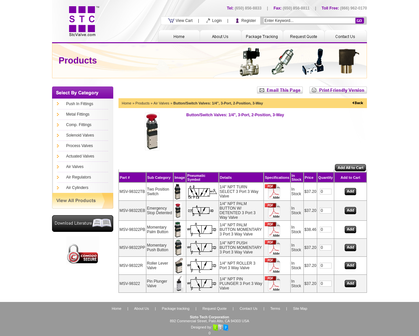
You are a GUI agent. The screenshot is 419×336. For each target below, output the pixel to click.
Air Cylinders (77, 187)
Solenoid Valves (80, 135)
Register (245, 20)
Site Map (300, 308)
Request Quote (214, 308)
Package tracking (175, 308)
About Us (141, 308)
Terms (275, 308)
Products (143, 103)
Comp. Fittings (78, 124)
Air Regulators (78, 177)
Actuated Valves (80, 156)
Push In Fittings (79, 104)
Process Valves (79, 145)
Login (213, 20)
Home (126, 103)
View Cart (180, 20)
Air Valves (74, 166)
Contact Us (248, 308)
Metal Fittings (77, 114)
